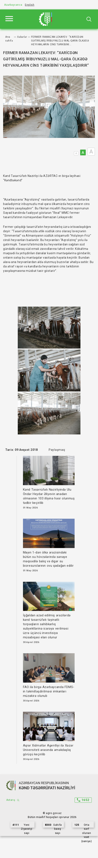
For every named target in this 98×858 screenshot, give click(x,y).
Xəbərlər (22, 36)
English (29, 4)
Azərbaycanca (13, 4)
